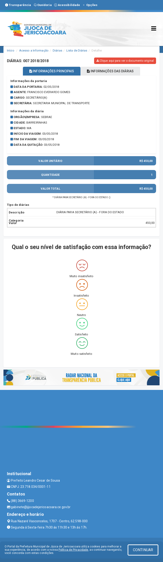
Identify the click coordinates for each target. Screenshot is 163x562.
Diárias (57, 50)
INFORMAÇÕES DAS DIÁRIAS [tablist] (110, 71)
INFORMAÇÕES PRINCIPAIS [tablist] (51, 71)
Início (10, 50)
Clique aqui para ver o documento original (125, 60)
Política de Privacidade (73, 549)
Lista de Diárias (76, 50)
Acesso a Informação (34, 50)
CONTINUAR (143, 550)
